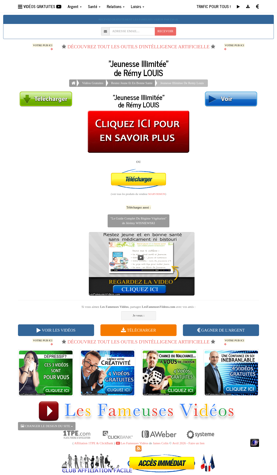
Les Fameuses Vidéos (132, 443)
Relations (116, 6)
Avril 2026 (179, 443)
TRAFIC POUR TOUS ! (213, 6)
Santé (94, 6)
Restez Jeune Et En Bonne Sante (131, 83)
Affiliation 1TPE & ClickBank (93, 443)
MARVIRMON (156, 194)
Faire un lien (196, 443)
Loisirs (137, 6)
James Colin (161, 443)
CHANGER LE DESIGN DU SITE (47, 426)
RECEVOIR (165, 31)
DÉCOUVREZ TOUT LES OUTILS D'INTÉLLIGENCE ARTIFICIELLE (138, 46)
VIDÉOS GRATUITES (39, 6)
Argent (75, 6)
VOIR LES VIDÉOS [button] (56, 330)
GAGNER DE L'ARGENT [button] (221, 330)
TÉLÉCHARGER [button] (138, 330)
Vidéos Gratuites (92, 83)
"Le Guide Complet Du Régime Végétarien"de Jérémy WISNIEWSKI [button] (138, 221)
